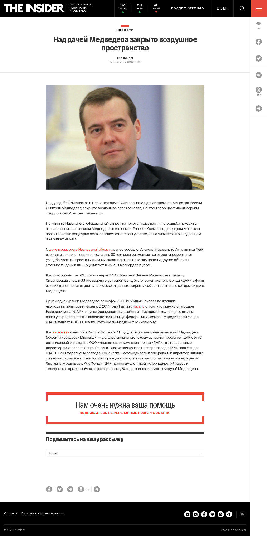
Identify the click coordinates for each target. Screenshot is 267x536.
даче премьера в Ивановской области (81, 249)
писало (139, 306)
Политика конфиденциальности (42, 513)
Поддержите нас (187, 8)
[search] (242, 8)
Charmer (240, 529)
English (222, 8)
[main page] (34, 8)
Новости (125, 30)
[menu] (259, 8)
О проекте (10, 513)
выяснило (61, 332)
